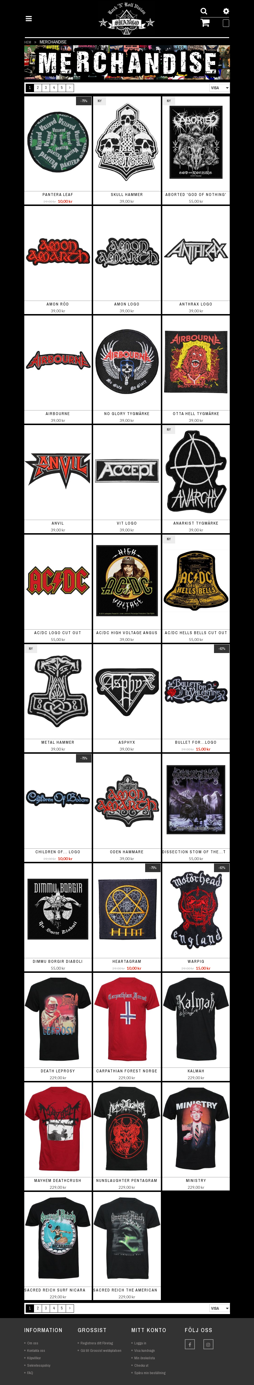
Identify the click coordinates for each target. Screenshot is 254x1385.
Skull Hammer (127, 194)
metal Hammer (58, 742)
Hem (28, 42)
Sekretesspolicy (38, 1365)
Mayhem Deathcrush (57, 1180)
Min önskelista (144, 1358)
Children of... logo (58, 851)
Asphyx (127, 742)
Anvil (58, 523)
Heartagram (127, 961)
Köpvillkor (34, 1358)
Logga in (140, 1343)
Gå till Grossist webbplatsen (101, 1350)
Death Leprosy (58, 1071)
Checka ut (141, 1365)
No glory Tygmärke (127, 413)
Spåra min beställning (149, 1372)
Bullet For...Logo (196, 742)
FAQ (30, 1372)
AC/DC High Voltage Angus (127, 632)
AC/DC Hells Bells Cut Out (196, 632)
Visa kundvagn (144, 1350)
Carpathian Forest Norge (126, 1071)
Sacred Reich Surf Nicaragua (59, 1290)
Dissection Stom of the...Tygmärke (204, 851)
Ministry (196, 1180)
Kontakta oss (36, 1350)
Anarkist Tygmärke (196, 523)
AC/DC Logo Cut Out (57, 632)
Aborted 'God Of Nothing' (196, 194)
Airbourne (58, 413)
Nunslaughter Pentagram (126, 1180)
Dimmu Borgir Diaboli (58, 961)
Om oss (32, 1343)
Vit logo (127, 523)
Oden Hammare (127, 851)
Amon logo (127, 304)
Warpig (196, 961)
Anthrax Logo (196, 304)
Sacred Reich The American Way (130, 1290)
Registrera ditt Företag (97, 1343)
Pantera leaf (58, 194)
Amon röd (58, 304)
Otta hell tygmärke (196, 413)
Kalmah (196, 1071)
